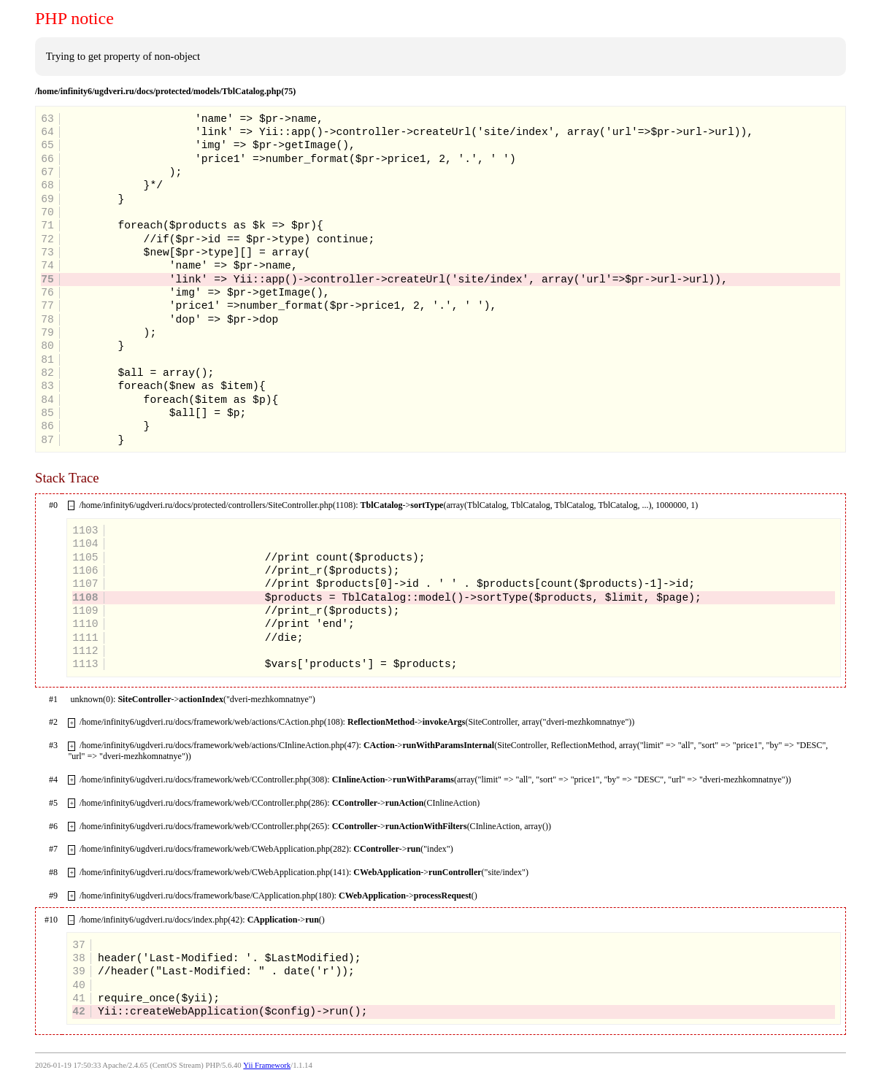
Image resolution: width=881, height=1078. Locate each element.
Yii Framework (267, 1065)
